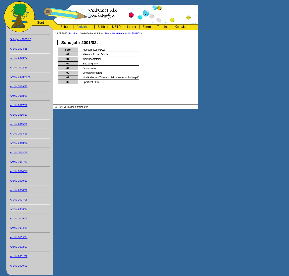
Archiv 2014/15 (18, 133)
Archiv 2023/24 (18, 58)
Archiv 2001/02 (132, 33)
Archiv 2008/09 (18, 190)
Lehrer (131, 27)
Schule (65, 27)
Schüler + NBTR (109, 27)
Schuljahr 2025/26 (20, 39)
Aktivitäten (83, 27)
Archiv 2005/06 (18, 218)
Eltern (146, 27)
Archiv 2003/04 (18, 237)
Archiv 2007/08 (18, 199)
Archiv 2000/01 (18, 265)
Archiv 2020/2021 (20, 76)
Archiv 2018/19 (18, 95)
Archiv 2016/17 (18, 114)
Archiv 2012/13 (18, 152)
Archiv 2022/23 (18, 67)
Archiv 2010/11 (18, 171)
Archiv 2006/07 (18, 209)
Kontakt (180, 27)
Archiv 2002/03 (18, 246)
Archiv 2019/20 (18, 86)
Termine (163, 27)
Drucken (73, 33)
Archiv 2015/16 (18, 124)
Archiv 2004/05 (18, 227)
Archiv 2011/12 (18, 161)
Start (40, 22)
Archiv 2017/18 (18, 105)
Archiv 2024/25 (18, 48)
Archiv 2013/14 (18, 143)
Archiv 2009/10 (18, 180)
